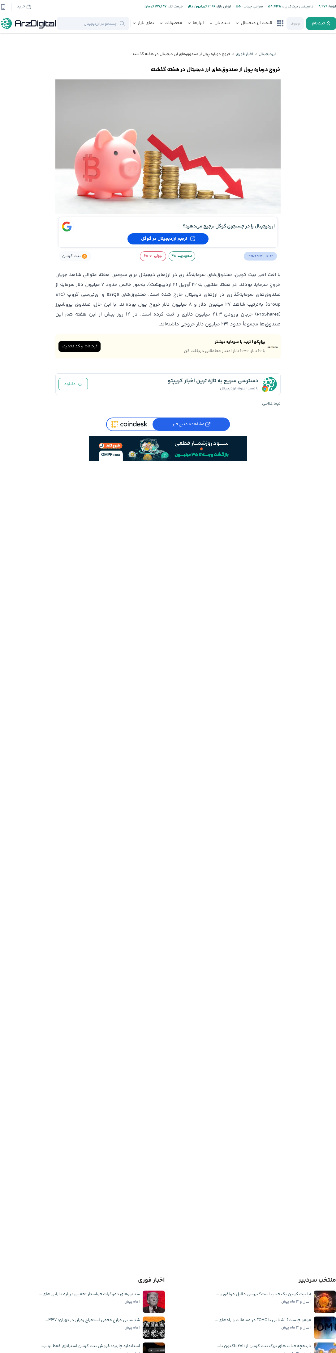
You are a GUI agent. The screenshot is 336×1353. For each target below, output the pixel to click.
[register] (321, 23)
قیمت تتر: (174, 7)
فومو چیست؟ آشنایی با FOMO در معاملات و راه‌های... (263, 1320)
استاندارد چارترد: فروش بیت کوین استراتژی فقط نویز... (90, 1346)
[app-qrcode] (3, 7)
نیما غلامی (271, 403)
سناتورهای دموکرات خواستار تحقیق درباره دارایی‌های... (89, 1294)
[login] (295, 23)
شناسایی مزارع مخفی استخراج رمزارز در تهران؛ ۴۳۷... (92, 1320)
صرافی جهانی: (252, 7)
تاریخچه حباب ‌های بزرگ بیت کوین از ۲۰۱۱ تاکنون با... (264, 1346)
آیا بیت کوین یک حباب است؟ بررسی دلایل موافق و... (263, 1294)
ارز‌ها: (331, 7)
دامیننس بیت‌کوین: (297, 7)
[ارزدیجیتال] (28, 23)
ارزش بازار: (223, 7)
